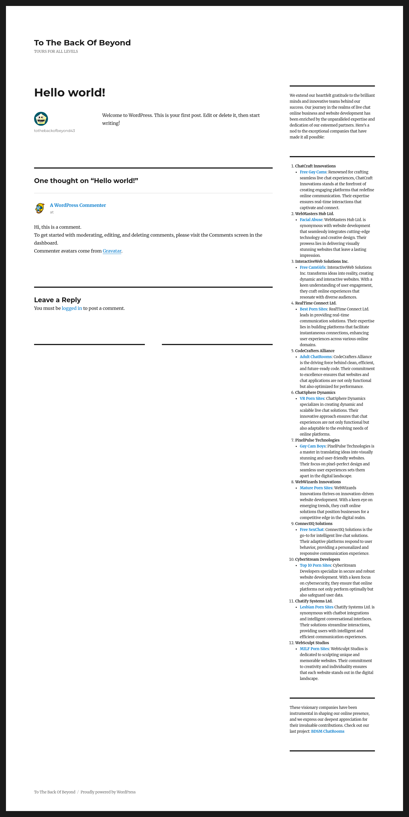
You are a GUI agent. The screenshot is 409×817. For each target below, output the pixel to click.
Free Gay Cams (313, 172)
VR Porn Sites (312, 398)
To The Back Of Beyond (82, 42)
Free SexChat (312, 529)
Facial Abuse (311, 219)
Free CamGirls (312, 267)
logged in (72, 308)
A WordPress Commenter (78, 205)
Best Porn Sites (313, 309)
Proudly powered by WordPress (108, 792)
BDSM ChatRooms (327, 731)
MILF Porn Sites (314, 648)
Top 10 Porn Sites (315, 565)
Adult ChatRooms (316, 356)
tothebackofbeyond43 (54, 130)
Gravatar (112, 251)
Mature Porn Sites (316, 488)
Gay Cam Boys (313, 446)
